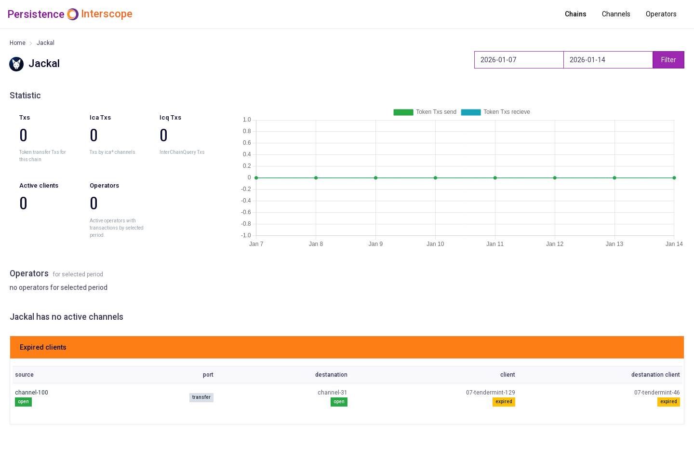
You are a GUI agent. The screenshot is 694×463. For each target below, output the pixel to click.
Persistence (36, 14)
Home (18, 43)
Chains (576, 14)
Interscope (107, 14)
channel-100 (31, 392)
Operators (661, 14)
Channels (616, 14)
